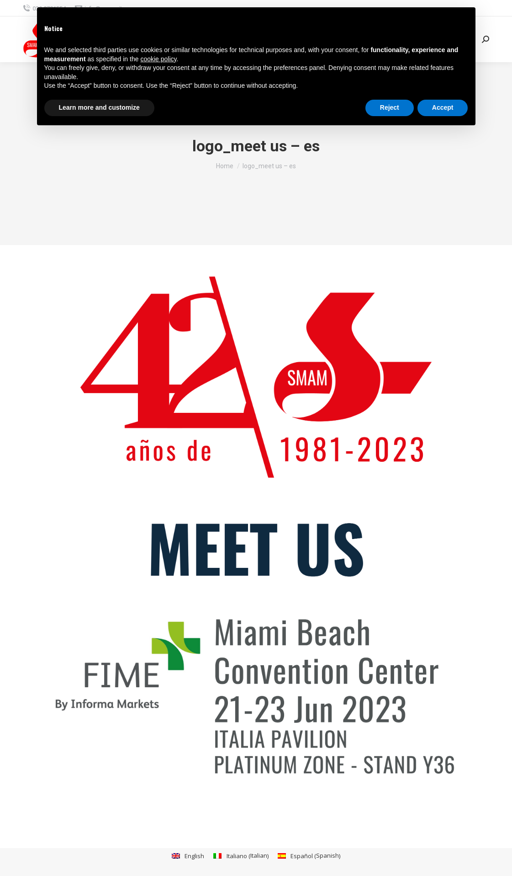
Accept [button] (443, 107)
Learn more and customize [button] (99, 107)
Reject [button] (389, 107)
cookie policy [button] (158, 59)
